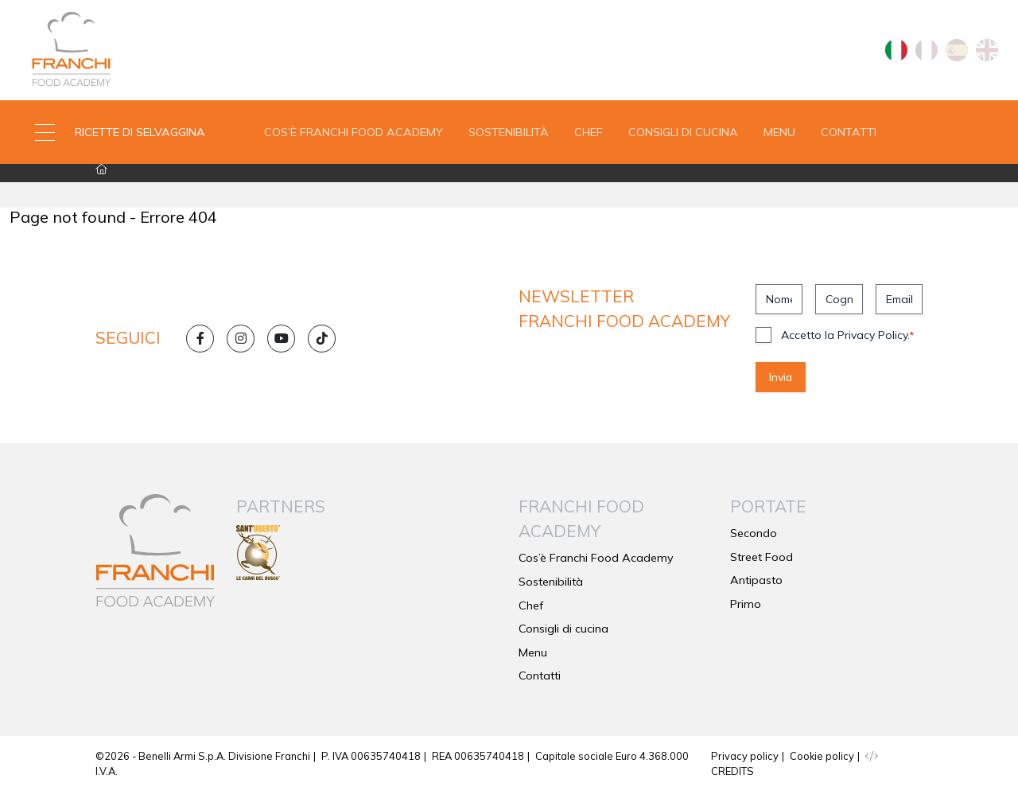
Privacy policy (745, 770)
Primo (745, 618)
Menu (779, 138)
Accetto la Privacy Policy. (847, 349)
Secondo (753, 547)
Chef (588, 138)
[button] (127, 139)
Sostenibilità (508, 138)
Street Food (761, 571)
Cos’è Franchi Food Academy (353, 138)
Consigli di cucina (683, 138)
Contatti (848, 138)
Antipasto (756, 594)
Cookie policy (822, 770)
